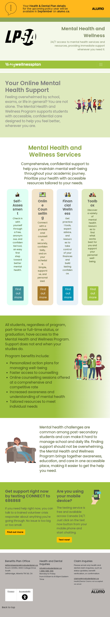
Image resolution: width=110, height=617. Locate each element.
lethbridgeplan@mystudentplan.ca (21, 565)
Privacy (11, 591)
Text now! (64, 539)
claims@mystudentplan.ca (86, 578)
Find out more (19, 293)
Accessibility (25, 595)
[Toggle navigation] (101, 64)
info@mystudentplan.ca (51, 568)
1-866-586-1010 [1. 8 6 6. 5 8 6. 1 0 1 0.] (46, 571)
